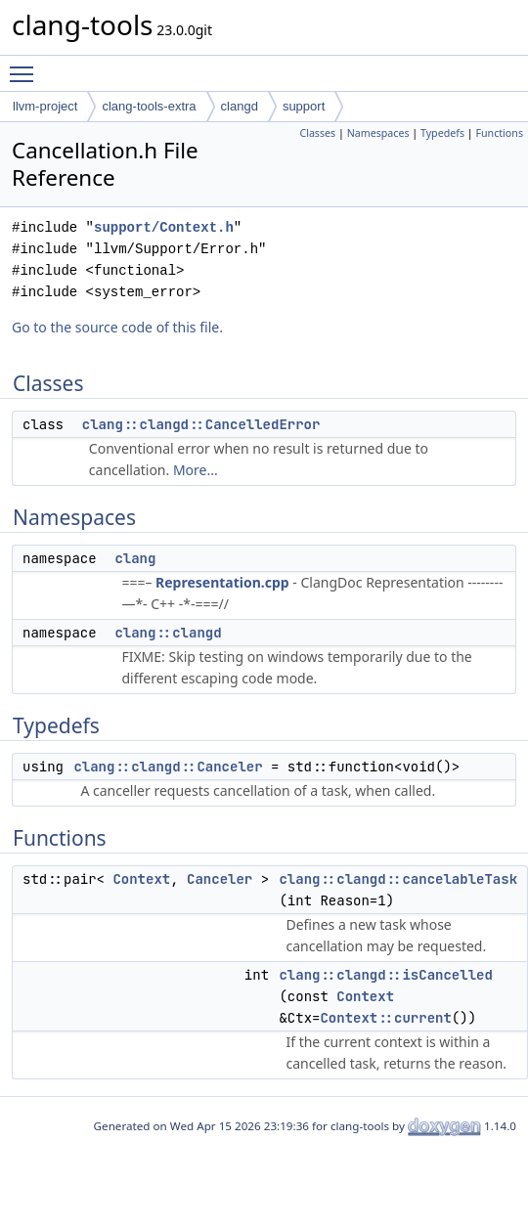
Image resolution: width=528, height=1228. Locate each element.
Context (141, 879)
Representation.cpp (222, 582)
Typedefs (442, 133)
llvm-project (45, 106)
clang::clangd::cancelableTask (398, 879)
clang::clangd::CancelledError (201, 424)
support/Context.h (164, 227)
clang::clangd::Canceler (167, 766)
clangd (239, 106)
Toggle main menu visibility (26, 65)
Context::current (385, 1018)
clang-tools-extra (149, 106)
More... (195, 469)
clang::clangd (167, 632)
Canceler (219, 879)
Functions (499, 133)
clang (134, 558)
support (304, 106)
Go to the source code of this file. (117, 327)
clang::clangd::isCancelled (385, 975)
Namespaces (378, 133)
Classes (317, 133)
